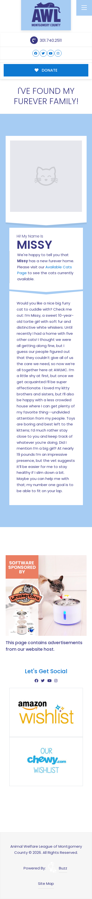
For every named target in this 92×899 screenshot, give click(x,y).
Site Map (46, 883)
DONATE (46, 70)
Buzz (63, 868)
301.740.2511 (46, 40)
